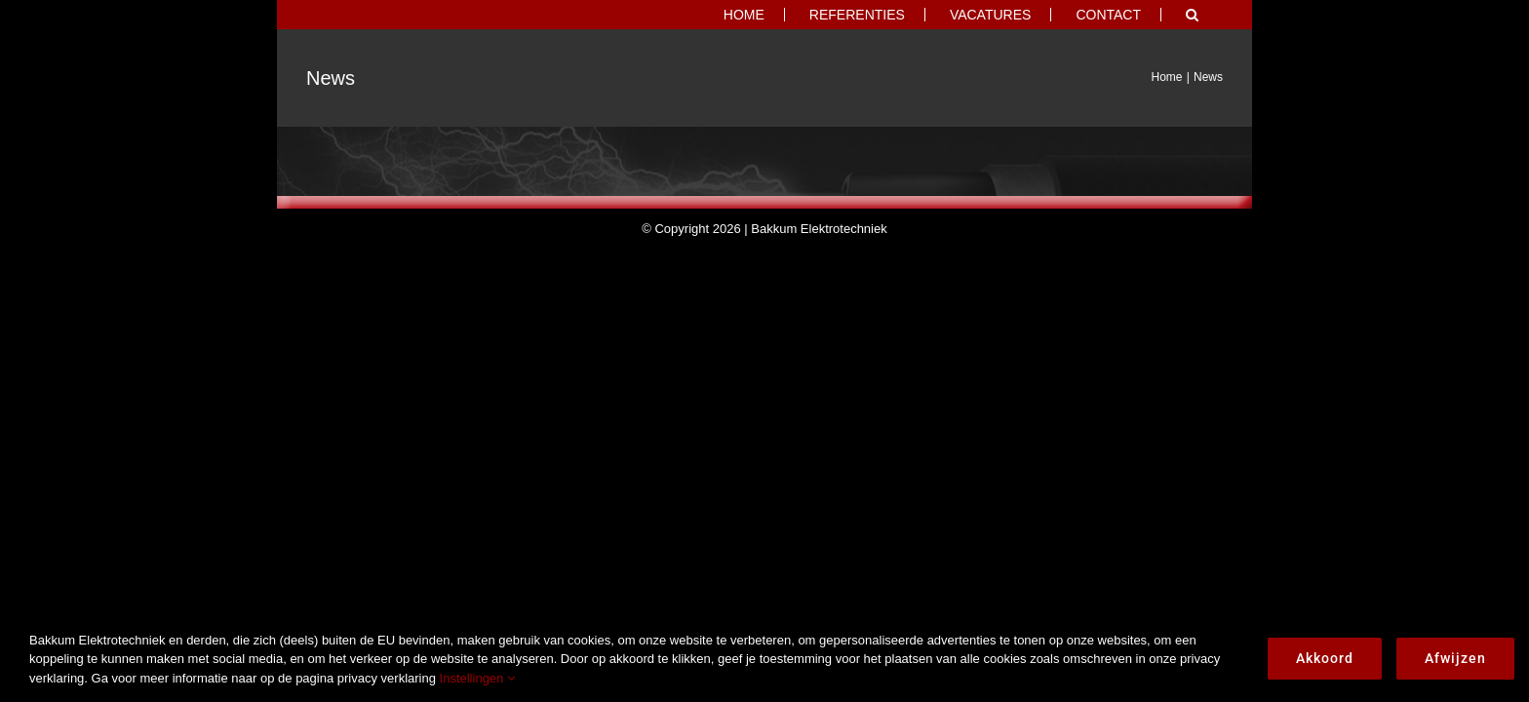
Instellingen (477, 678)
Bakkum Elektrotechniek (818, 228)
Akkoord (1324, 658)
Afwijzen (1455, 658)
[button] (1216, 14)
